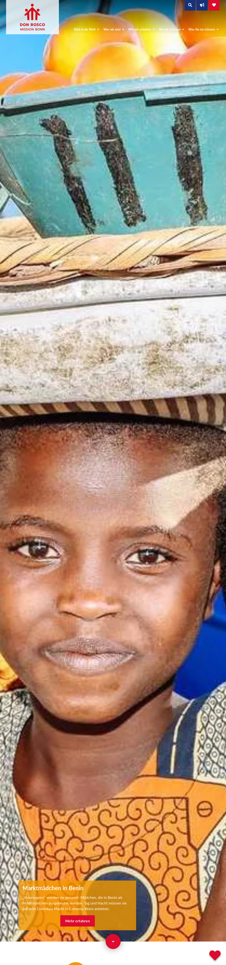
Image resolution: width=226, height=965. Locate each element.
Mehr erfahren (77, 921)
